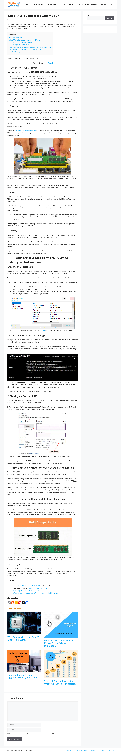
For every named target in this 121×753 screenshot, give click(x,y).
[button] (111, 4)
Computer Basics (51, 4)
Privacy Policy (101, 750)
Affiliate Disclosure (89, 750)
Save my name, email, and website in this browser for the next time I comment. (37, 734)
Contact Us (110, 750)
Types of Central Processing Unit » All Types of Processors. (60, 682)
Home (28, 4)
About (69, 750)
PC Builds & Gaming (67, 4)
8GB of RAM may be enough (26, 131)
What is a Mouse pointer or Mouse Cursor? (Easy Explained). (58, 643)
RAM (50, 63)
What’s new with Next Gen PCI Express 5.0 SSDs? (23, 638)
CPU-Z (43, 330)
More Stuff (103, 4)
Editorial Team (77, 750)
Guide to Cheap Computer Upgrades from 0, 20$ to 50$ (22, 676)
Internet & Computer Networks (87, 4)
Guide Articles (38, 4)
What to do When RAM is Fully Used (26, 586)
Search (89, 15)
